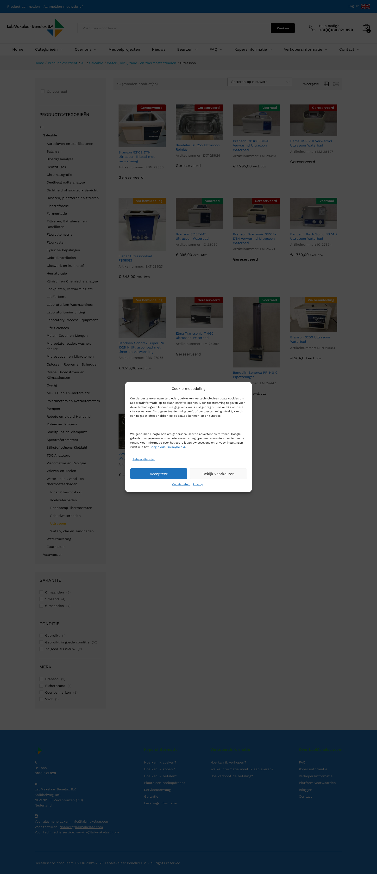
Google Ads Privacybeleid (167, 447)
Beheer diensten (143, 459)
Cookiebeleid (181, 484)
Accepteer (159, 473)
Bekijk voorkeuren (218, 473)
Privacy (198, 484)
